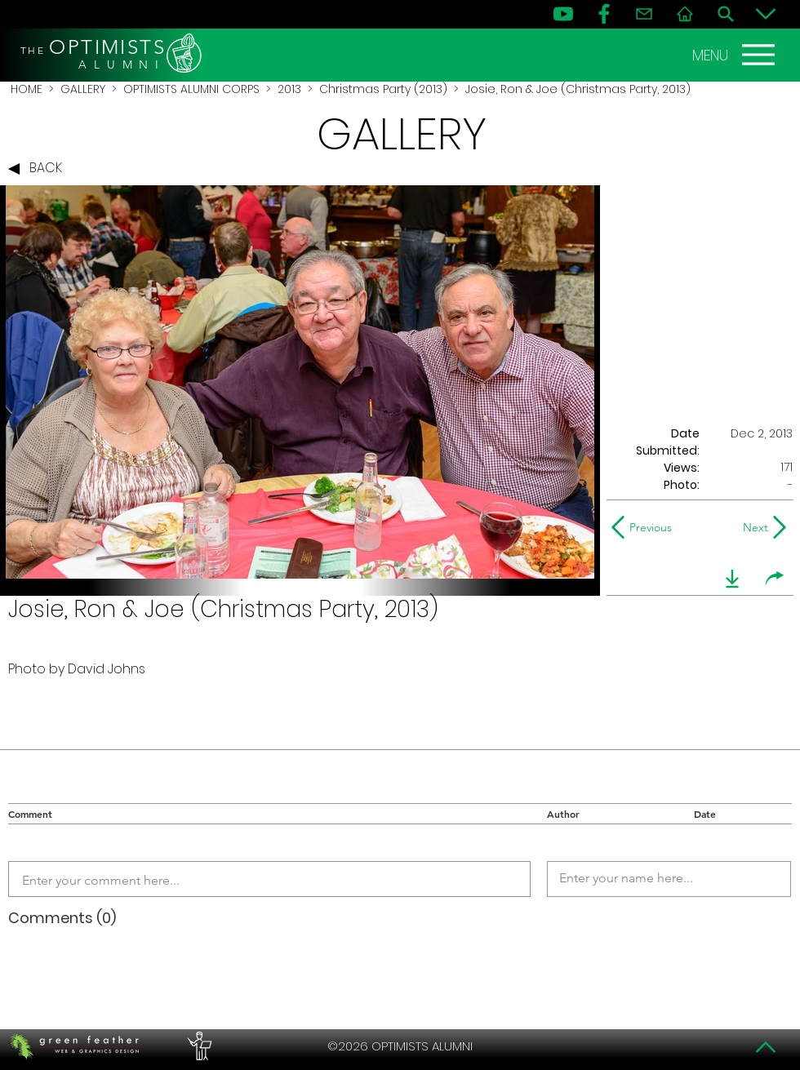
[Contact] (644, 13)
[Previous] (645, 527)
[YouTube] (563, 13)
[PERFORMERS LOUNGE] (197, 1046)
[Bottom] (766, 13)
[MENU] (735, 54)
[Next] (752, 527)
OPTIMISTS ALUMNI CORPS (191, 89)
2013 (289, 89)
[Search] (726, 13)
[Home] (685, 13)
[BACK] (39, 169)
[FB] (604, 13)
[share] (774, 578)
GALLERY (82, 89)
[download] (732, 578)
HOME (26, 89)
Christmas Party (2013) (383, 89)
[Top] (766, 1047)
